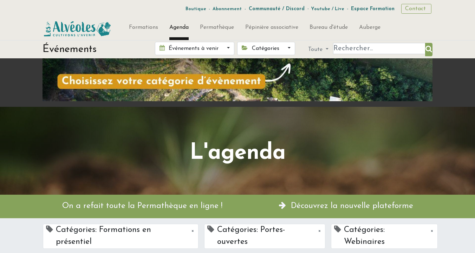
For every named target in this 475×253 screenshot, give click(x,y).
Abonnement (227, 9)
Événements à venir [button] (190, 48)
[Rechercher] (428, 49)
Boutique (196, 9)
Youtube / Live (327, 9)
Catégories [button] (261, 48)
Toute (316, 49)
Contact (416, 9)
